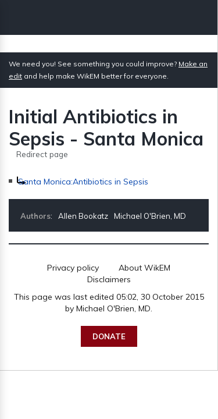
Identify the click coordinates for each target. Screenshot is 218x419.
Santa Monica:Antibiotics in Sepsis (83, 181)
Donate (109, 336)
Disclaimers (109, 279)
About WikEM (144, 267)
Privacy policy (73, 267)
